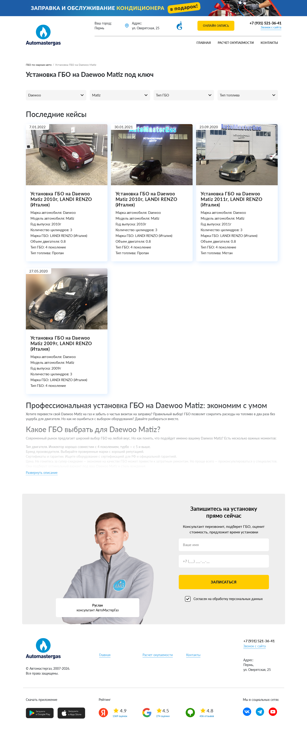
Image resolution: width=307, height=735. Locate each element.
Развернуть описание (41, 473)
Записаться (223, 582)
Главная (204, 43)
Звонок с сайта (271, 27)
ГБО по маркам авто (39, 64)
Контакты (269, 43)
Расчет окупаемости (236, 43)
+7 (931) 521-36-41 (265, 23)
